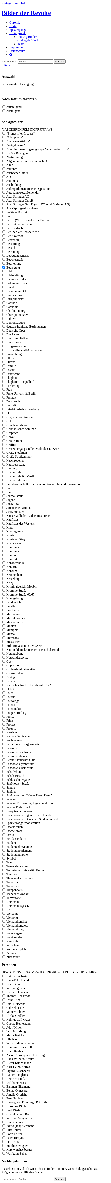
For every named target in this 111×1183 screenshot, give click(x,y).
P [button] (36, 129)
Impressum (16, 47)
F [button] (16, 129)
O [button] (34, 129)
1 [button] (4, 129)
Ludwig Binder (27, 36)
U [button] (44, 129)
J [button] (23, 129)
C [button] (10, 129)
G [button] (18, 129)
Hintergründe (17, 33)
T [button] (42, 129)
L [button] (27, 129)
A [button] (6, 129)
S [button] (40, 129)
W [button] (48, 129)
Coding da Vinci (27, 40)
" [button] (2, 129)
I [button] (22, 129)
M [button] (29, 129)
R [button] (38, 129)
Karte (13, 26)
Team (20, 44)
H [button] (20, 129)
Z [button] (52, 129)
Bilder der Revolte (26, 12)
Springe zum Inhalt (14, 3)
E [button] (14, 129)
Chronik (14, 22)
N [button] (32, 129)
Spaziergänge (17, 29)
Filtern (6, 65)
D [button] (12, 129)
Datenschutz (17, 51)
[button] (39, 972)
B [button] (8, 129)
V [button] (46, 129)
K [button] (25, 129)
